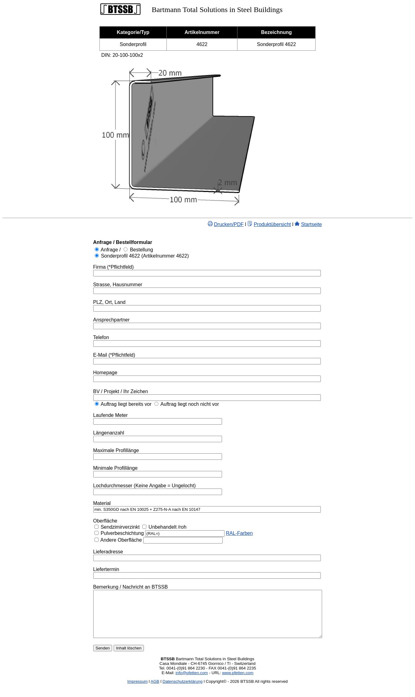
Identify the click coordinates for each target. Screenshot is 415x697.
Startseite (325, 224)
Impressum (137, 690)
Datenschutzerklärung (182, 690)
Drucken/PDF (243, 224)
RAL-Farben (225, 533)
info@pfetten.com (192, 682)
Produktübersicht (286, 224)
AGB (155, 690)
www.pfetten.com (237, 682)
